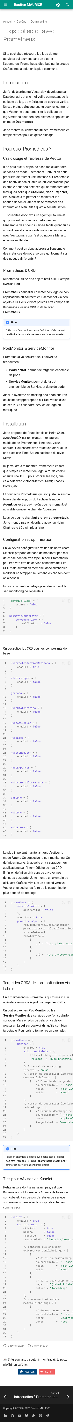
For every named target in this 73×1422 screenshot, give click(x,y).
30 (4, 771)
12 (4, 704)
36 (4, 794)
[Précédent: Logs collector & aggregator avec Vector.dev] (5, 1396)
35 (4, 790)
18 (4, 726)
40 (4, 808)
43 (4, 820)
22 (4, 741)
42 (4, 816)
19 (4, 730)
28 (4, 764)
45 (4, 827)
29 (4, 767)
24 (4, 749)
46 (4, 831)
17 (4, 723)
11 (4, 700)
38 (4, 801)
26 (4, 756)
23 (4, 745)
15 (4, 715)
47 (4, 835)
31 (4, 775)
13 (4, 708)
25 (4, 752)
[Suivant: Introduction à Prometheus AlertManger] (41, 1396)
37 (4, 797)
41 (4, 812)
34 (4, 786)
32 (4, 778)
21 (4, 737)
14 (4, 711)
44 (4, 823)
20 (4, 734)
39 (4, 805)
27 (4, 760)
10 (4, 696)
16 (4, 719)
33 (4, 782)
